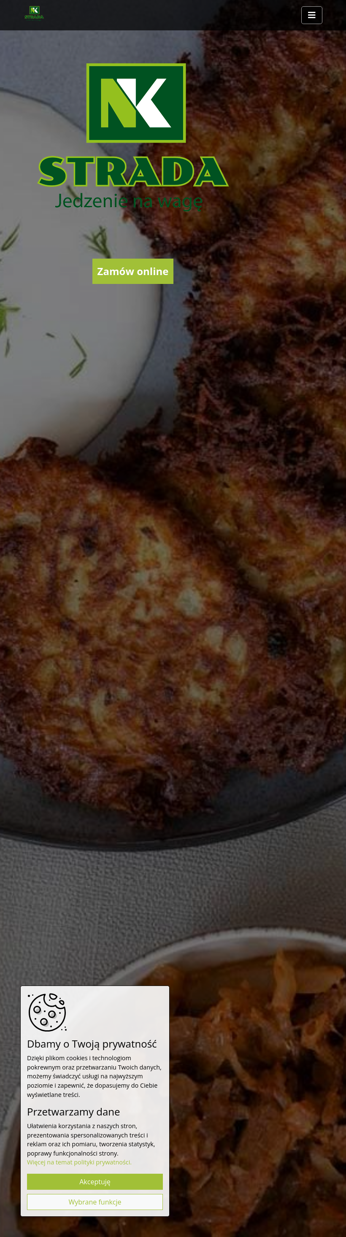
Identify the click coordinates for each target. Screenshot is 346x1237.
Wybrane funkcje (94, 1202)
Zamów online (133, 271)
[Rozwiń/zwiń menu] (311, 15)
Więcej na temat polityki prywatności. (79, 1162)
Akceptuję (95, 1181)
